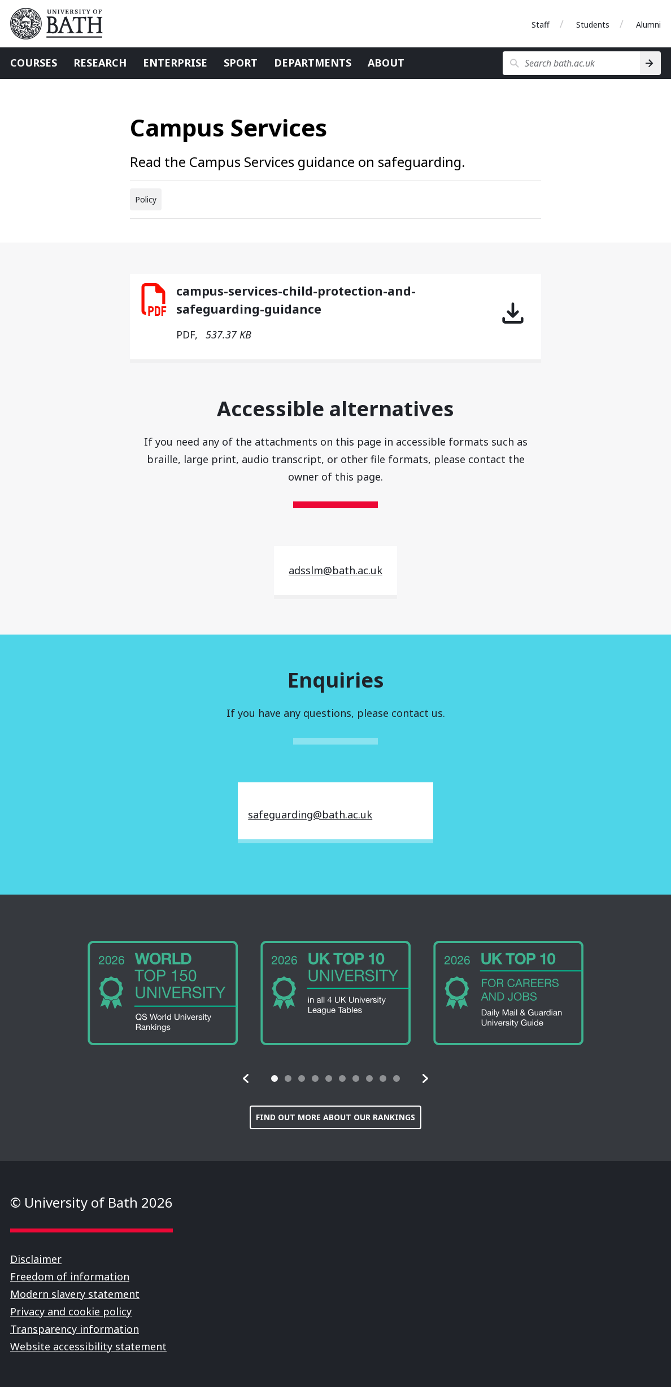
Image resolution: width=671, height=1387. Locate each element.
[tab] (274, 1078)
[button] (246, 1078)
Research (100, 62)
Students (592, 24)
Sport (241, 62)
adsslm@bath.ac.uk (335, 570)
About (386, 62)
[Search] (650, 63)
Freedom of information (69, 1276)
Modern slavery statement (75, 1294)
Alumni (648, 24)
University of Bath (61, 23)
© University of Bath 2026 (91, 1202)
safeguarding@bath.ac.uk (310, 814)
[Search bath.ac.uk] (571, 63)
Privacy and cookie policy (71, 1311)
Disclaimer (36, 1259)
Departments (312, 62)
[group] (163, 993)
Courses (33, 62)
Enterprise (175, 62)
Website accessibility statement (88, 1346)
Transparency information (74, 1329)
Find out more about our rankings (335, 1117)
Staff (540, 24)
